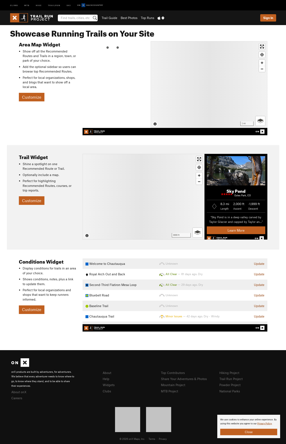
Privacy (163, 438)
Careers (16, 398)
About (107, 373)
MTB (27, 5)
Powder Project (230, 385)
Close (249, 432)
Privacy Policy (264, 423)
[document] (248, 426)
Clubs (107, 391)
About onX (18, 392)
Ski (69, 5)
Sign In (268, 18)
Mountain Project (173, 385)
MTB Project (169, 391)
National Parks (229, 391)
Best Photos (129, 18)
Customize (31, 97)
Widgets (109, 385)
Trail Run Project (231, 379)
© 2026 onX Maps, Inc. (132, 438)
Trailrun (54, 5)
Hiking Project (229, 373)
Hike (39, 5)
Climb (14, 5)
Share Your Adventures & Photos (184, 379)
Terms (152, 438)
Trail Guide (109, 18)
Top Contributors (173, 373)
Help (106, 379)
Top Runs (147, 18)
